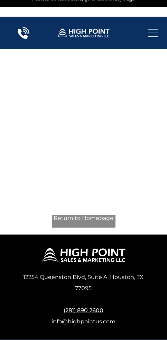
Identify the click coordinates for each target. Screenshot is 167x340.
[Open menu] (153, 16)
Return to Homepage (83, 194)
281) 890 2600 (84, 286)
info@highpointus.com (83, 298)
